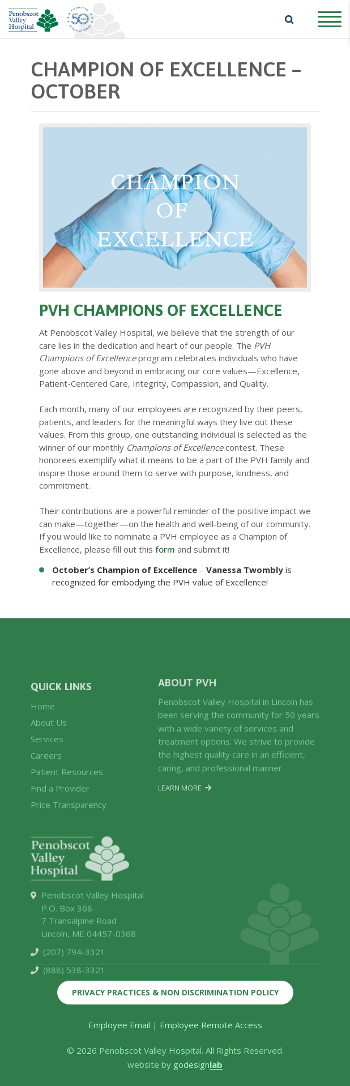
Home (43, 767)
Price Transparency (68, 866)
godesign (198, 1064)
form (165, 549)
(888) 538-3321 (74, 1035)
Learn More (184, 843)
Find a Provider (60, 850)
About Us (49, 784)
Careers (46, 817)
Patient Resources (67, 833)
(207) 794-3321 (74, 1017)
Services (47, 800)
